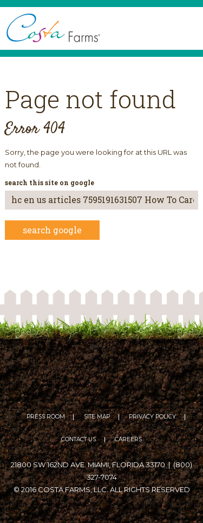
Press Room (46, 417)
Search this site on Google (49, 182)
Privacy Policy (152, 417)
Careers (128, 439)
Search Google (52, 230)
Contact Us (78, 439)
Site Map (97, 417)
